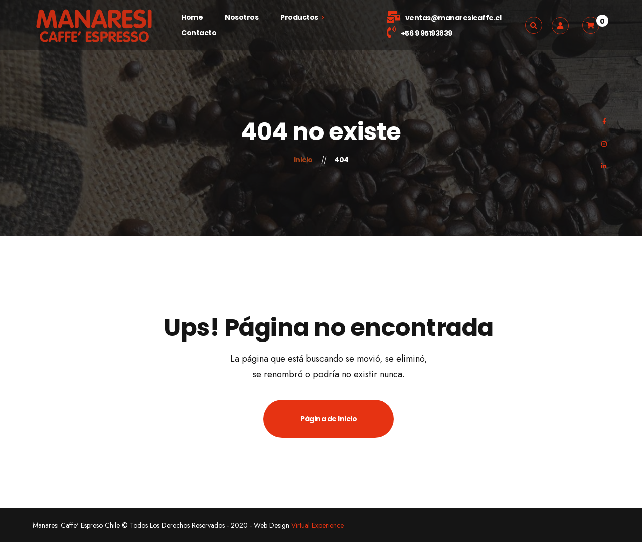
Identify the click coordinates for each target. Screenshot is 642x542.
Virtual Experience (317, 525)
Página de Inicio (328, 419)
